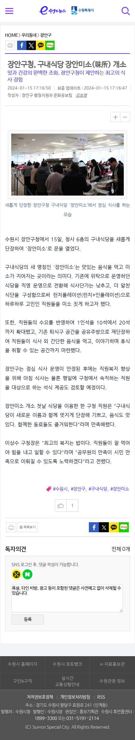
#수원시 (60, 489)
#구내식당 (98, 489)
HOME (11, 35)
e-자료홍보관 (112, 664)
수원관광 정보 (112, 681)
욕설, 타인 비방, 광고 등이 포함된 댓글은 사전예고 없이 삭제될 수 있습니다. (67, 598)
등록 (27, 619)
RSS (101, 697)
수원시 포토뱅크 (67, 664)
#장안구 (78, 489)
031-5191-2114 (82, 718)
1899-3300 (46, 718)
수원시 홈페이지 (22, 664)
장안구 (45, 35)
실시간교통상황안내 (67, 681)
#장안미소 (119, 489)
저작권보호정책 (40, 697)
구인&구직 (22, 681)
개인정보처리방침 (75, 697)
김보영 (81, 95)
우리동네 (29, 35)
